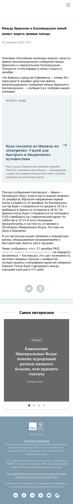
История (36, 340)
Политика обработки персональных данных (31, 473)
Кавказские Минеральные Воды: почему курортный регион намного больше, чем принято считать (36, 361)
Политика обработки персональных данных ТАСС (40, 475)
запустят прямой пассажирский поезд (27, 252)
